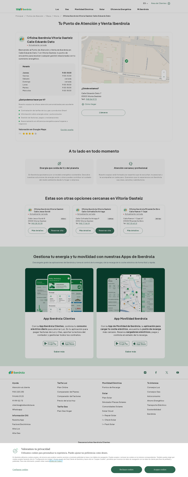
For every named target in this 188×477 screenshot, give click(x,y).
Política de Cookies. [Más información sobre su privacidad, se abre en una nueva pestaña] (56, 465)
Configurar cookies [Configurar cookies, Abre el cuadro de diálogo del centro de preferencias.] (20, 474)
